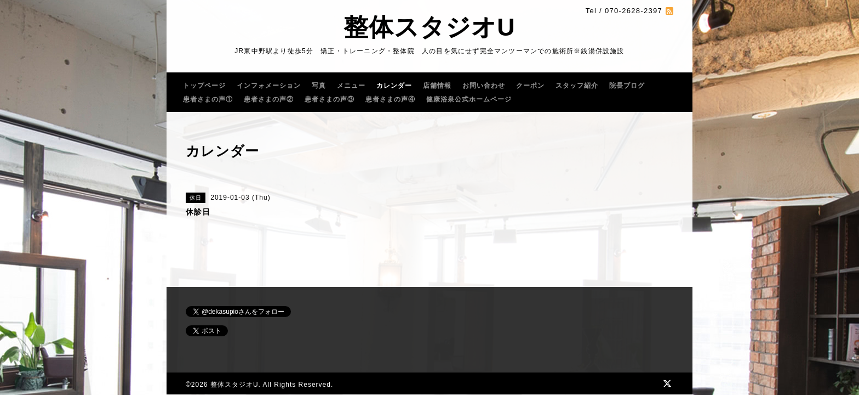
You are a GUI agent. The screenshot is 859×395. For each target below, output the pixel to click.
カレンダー (394, 85)
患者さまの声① (208, 99)
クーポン (530, 85)
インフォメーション (269, 85)
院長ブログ (627, 85)
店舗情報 (437, 85)
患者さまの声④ (390, 99)
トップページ (204, 85)
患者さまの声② (269, 99)
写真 (319, 85)
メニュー (351, 85)
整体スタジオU (429, 27)
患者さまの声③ (329, 99)
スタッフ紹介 (577, 85)
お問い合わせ (483, 85)
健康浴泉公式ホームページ (469, 99)
